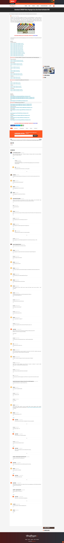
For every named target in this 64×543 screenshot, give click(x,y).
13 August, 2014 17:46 (23, 244)
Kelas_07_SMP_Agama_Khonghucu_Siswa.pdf (17, 53)
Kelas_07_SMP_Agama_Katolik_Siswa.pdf (16, 51)
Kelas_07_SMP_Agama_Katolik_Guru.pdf (16, 50)
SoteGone (14, 413)
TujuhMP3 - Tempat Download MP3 (17, 489)
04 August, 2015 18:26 (21, 475)
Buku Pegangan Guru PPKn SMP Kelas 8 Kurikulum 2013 (19, 113)
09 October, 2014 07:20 (19, 329)
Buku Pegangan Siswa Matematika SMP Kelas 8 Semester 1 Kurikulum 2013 (22, 97)
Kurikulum (31, 128)
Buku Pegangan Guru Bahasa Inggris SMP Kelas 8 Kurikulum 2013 (20, 109)
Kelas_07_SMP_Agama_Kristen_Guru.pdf (16, 54)
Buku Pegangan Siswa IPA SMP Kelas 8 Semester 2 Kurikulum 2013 (21, 105)
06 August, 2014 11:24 (17, 211)
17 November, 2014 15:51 (17, 369)
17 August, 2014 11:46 (17, 262)
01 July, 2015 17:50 (16, 405)
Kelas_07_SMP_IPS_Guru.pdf (14, 70)
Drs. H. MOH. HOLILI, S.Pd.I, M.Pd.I (16, 152)
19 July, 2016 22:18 (16, 510)
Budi (15, 167)
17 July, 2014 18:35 (16, 180)
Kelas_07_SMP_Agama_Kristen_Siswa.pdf (17, 55)
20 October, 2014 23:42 (18, 167)
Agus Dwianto (14, 329)
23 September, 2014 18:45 (17, 317)
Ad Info (35, 539)
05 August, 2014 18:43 (16, 205)
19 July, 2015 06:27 (21, 434)
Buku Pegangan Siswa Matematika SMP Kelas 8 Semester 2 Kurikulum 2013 (22, 98)
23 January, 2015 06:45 (16, 375)
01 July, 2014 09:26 (19, 160)
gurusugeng (14, 174)
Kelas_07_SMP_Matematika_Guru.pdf (16, 73)
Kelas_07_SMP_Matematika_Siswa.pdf (16, 74)
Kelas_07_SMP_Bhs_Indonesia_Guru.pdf (16, 60)
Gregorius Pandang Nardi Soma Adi (17, 244)
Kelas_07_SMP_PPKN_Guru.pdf (15, 82)
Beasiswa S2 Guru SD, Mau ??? (20, 102)
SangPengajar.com (34, 541)
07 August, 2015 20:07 (23, 489)
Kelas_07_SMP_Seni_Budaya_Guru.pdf (16, 89)
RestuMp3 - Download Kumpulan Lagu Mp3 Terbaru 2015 (19, 456)
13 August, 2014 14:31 (17, 238)
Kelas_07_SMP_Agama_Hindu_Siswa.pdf (16, 46)
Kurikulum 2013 (35, 128)
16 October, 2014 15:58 (17, 338)
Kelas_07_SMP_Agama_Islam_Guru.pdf (16, 47)
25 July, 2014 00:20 (17, 186)
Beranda (26, 6)
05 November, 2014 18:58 (17, 356)
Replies (13, 158)
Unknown (14, 180)
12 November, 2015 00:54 (18, 504)
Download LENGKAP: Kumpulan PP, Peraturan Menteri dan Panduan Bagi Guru (27, 57)
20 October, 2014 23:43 (18, 231)
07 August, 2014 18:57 (17, 224)
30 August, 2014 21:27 (17, 286)
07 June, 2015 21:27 (17, 393)
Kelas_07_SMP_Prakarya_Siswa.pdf (16, 87)
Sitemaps (26, 539)
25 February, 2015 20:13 (36, 381)
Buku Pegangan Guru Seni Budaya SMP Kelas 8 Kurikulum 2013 (20, 119)
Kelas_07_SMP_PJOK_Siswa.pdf (15, 78)
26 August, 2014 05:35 (17, 274)
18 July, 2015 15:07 (17, 427)
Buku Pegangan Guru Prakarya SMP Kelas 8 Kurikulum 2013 (19, 117)
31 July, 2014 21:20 (22, 198)
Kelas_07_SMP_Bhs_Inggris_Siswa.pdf (16, 64)
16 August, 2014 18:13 (17, 256)
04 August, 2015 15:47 (17, 468)
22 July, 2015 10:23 (17, 441)
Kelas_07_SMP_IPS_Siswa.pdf (15, 71)
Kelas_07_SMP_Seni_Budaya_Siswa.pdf (16, 90)
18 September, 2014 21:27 (17, 311)
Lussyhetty (14, 504)
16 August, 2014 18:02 (17, 250)
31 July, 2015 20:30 (19, 462)
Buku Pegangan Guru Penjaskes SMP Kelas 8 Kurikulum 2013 (20, 115)
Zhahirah (14, 192)
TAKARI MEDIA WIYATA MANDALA (17, 198)
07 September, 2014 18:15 (17, 299)
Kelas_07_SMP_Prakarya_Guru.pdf (15, 86)
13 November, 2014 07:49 (17, 362)
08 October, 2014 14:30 (17, 323)
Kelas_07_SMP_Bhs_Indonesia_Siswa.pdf (16, 61)
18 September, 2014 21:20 (17, 305)
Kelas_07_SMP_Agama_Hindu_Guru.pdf (16, 45)
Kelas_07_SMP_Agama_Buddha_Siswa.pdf (17, 44)
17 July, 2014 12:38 (17, 174)
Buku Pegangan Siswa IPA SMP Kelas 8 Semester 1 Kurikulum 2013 (21, 104)
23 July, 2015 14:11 (20, 448)
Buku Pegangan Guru (16, 128)
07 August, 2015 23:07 (21, 496)
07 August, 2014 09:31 (17, 218)
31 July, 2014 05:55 (16, 192)
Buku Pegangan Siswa (22, 128)
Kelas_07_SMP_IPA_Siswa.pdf (15, 68)
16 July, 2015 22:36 (21, 419)
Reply (13, 156)
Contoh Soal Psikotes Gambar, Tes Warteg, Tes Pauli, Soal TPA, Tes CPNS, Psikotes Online (23, 381)
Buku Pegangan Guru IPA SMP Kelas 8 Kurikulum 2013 (19, 100)
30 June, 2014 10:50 (22, 152)
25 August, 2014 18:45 (17, 268)
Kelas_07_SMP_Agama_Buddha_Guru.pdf (16, 43)
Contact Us (32, 539)
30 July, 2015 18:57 (27, 456)
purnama (14, 293)
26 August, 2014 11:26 (17, 280)
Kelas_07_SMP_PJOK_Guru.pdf (15, 77)
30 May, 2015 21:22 (16, 387)
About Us (29, 539)
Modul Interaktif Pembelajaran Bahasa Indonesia (34, 407)
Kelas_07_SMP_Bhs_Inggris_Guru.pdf (16, 63)
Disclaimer (37, 539)
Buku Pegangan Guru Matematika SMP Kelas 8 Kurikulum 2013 (20, 96)
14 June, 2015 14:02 (17, 399)
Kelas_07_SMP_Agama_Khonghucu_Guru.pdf (17, 52)
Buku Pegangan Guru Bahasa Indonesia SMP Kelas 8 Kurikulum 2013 (21, 107)
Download (27, 128)
